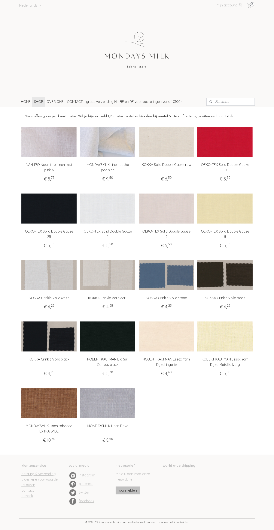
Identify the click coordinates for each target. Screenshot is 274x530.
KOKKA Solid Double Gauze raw (166, 164)
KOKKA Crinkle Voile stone (166, 298)
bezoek (27, 496)
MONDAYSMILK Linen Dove (107, 425)
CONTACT (75, 101)
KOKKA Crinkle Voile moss (225, 298)
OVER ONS (55, 101)
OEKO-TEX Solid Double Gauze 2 (166, 234)
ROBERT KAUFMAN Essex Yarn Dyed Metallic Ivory (225, 362)
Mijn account (230, 5)
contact (27, 490)
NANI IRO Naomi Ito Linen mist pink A (49, 167)
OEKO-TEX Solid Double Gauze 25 (49, 234)
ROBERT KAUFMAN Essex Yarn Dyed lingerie (166, 362)
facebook (86, 501)
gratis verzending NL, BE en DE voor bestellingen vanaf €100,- (134, 101)
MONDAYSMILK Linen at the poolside (108, 167)
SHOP (38, 101)
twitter (84, 492)
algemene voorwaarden (40, 479)
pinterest (86, 484)
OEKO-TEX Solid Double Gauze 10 (225, 167)
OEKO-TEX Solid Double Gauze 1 (108, 234)
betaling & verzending (38, 474)
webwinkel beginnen (144, 522)
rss (129, 522)
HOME (26, 101)
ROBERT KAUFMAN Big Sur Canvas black (107, 362)
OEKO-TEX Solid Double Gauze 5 (225, 234)
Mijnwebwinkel (180, 522)
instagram (87, 475)
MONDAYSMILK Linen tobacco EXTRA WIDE (49, 428)
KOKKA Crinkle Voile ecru (107, 298)
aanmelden (128, 490)
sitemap (121, 522)
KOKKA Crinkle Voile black (49, 359)
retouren (28, 485)
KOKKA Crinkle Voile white (49, 298)
